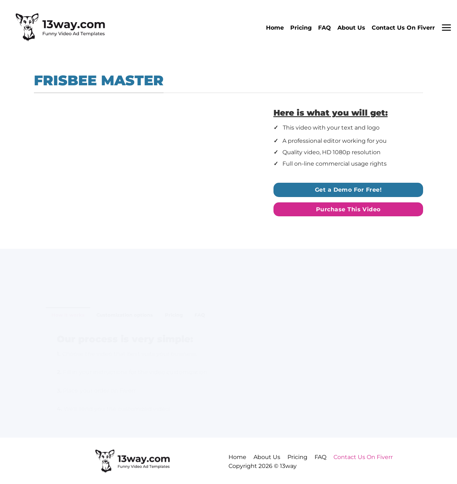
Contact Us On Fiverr (403, 27)
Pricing (301, 27)
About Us (351, 27)
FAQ (324, 27)
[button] (446, 27)
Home (275, 27)
